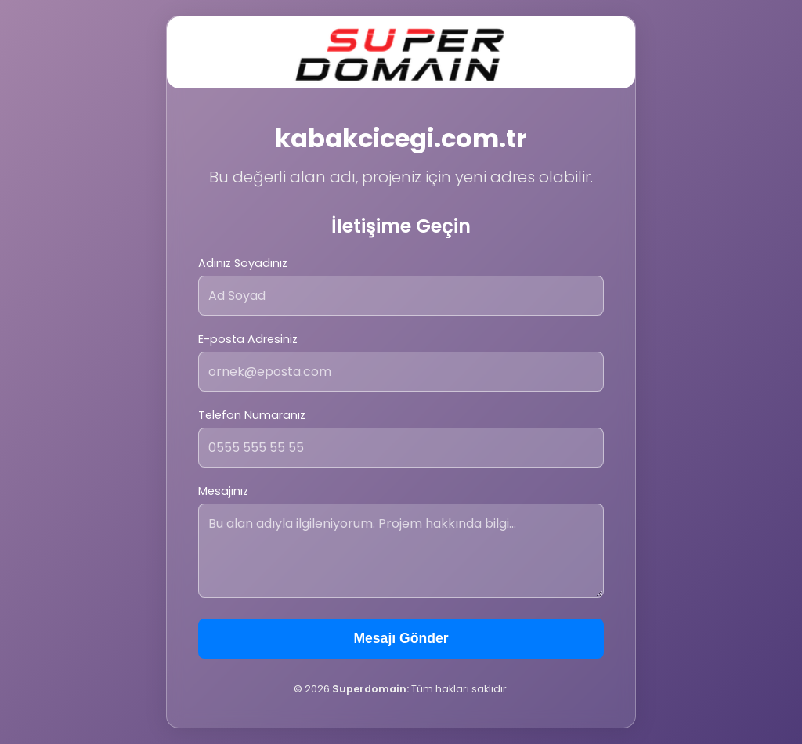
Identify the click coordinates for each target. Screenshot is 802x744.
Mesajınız (223, 491)
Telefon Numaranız (251, 415)
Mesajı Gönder (400, 638)
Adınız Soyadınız (242, 263)
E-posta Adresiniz (248, 339)
